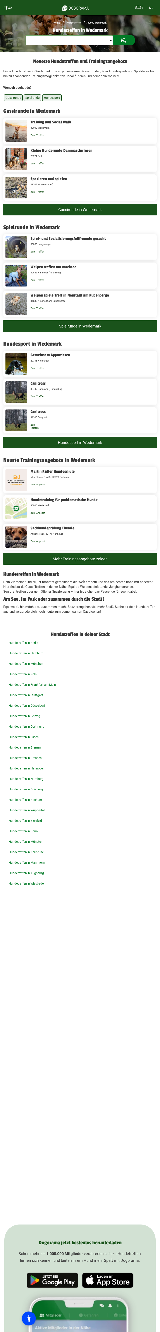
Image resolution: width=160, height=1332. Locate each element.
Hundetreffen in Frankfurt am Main (32, 684)
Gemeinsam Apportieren (50, 355)
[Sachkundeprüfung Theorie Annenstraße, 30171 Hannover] (80, 537)
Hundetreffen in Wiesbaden (27, 883)
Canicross (38, 383)
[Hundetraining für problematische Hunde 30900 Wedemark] (80, 508)
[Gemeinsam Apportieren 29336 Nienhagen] (80, 364)
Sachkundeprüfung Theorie (52, 528)
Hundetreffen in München (26, 663)
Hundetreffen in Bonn (23, 831)
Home (56, 22)
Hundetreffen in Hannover (26, 768)
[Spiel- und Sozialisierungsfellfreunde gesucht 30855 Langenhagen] (80, 247)
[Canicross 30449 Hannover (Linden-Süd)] (80, 392)
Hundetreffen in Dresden (25, 758)
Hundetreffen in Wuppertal (27, 810)
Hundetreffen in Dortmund (26, 726)
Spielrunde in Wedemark (80, 326)
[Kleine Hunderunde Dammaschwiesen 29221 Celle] (80, 159)
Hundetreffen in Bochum (25, 800)
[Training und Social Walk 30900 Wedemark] (80, 131)
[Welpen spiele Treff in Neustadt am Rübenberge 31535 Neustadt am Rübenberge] (80, 304)
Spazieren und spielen (49, 179)
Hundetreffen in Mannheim (27, 862)
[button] (29, 1318)
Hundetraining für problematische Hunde (64, 500)
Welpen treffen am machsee (53, 267)
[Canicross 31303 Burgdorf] (80, 420)
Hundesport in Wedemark (80, 442)
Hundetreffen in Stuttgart (26, 695)
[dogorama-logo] (75, 7)
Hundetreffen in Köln (23, 674)
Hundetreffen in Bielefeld (25, 820)
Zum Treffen (37, 135)
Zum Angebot (38, 484)
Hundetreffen (74, 22)
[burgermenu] (8, 7)
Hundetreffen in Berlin (23, 643)
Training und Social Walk (51, 122)
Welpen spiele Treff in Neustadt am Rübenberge (70, 295)
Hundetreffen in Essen (24, 737)
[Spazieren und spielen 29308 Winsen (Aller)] (80, 187)
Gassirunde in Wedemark (80, 209)
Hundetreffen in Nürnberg (26, 779)
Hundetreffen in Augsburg (26, 873)
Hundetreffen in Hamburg (26, 653)
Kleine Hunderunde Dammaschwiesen (61, 150)
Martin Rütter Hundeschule (53, 471)
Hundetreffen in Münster (25, 841)
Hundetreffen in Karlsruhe (26, 852)
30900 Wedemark (97, 22)
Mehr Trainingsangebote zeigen (80, 559)
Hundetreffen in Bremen (25, 747)
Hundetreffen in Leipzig (24, 716)
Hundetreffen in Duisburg (26, 789)
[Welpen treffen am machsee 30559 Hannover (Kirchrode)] (80, 276)
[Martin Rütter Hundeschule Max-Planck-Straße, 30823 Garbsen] (80, 480)
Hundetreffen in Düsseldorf (27, 705)
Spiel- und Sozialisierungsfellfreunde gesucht (68, 238)
